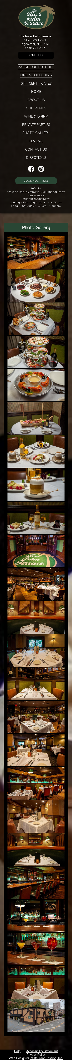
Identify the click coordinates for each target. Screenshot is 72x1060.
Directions (36, 157)
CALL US (36, 55)
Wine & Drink (36, 116)
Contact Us (36, 149)
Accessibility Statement (42, 1051)
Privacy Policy (36, 1054)
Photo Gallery (36, 133)
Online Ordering (36, 75)
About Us (36, 100)
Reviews (36, 141)
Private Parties (36, 124)
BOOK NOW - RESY (36, 180)
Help (17, 1051)
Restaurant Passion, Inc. (46, 1058)
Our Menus (36, 108)
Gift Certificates (36, 83)
